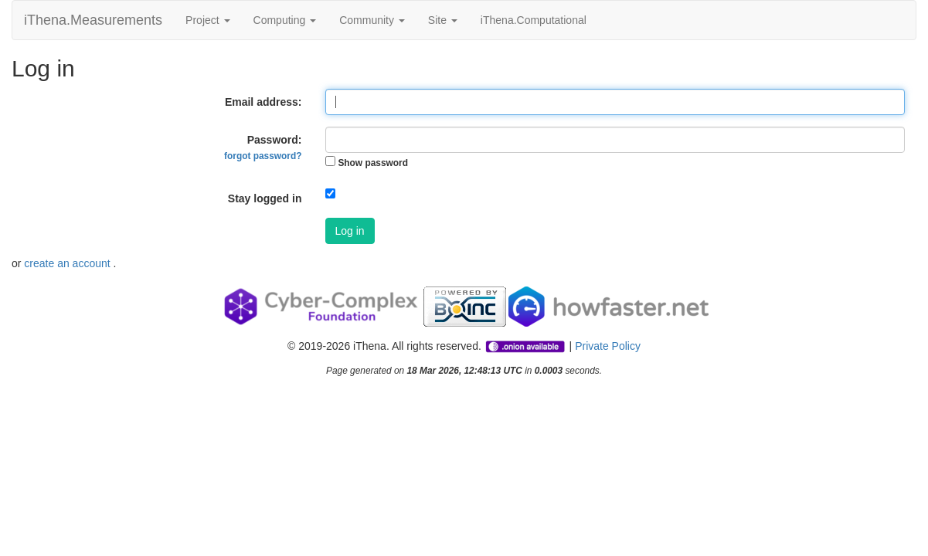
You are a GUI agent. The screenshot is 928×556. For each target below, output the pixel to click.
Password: (262, 147)
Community (372, 20)
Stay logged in (265, 198)
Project (207, 20)
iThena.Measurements (93, 20)
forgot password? (262, 156)
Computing (285, 20)
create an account (68, 263)
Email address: (263, 102)
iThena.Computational (533, 20)
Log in (350, 231)
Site (442, 20)
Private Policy (608, 346)
